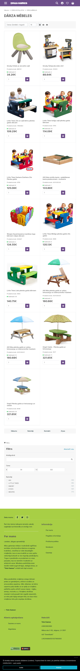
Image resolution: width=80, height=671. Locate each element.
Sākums (6, 10)
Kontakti (47, 431)
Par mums (49, 530)
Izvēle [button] (21, 667)
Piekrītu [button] (58, 667)
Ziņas (63, 431)
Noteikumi (49, 547)
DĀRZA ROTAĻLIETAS (17, 10)
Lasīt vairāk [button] (17, 663)
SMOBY (11, 486)
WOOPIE (12, 492)
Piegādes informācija (53, 536)
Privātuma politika (52, 541)
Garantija (49, 553)
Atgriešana (12, 629)
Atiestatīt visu (69, 449)
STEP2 (11, 489)
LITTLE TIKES (14, 483)
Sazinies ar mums (14, 623)
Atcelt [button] (76, 657)
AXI (10, 480)
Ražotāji (31, 431)
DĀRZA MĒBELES (32, 10)
